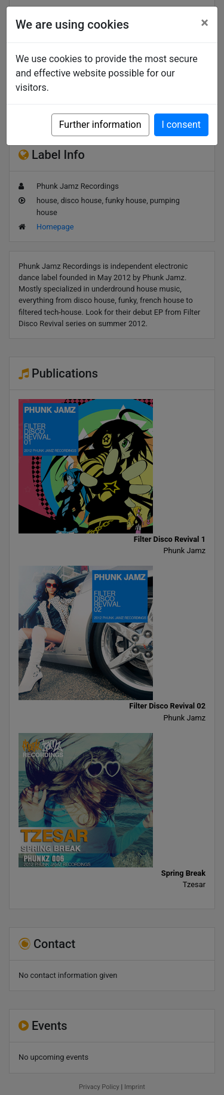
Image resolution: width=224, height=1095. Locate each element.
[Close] (204, 23)
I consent (181, 124)
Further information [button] (100, 124)
